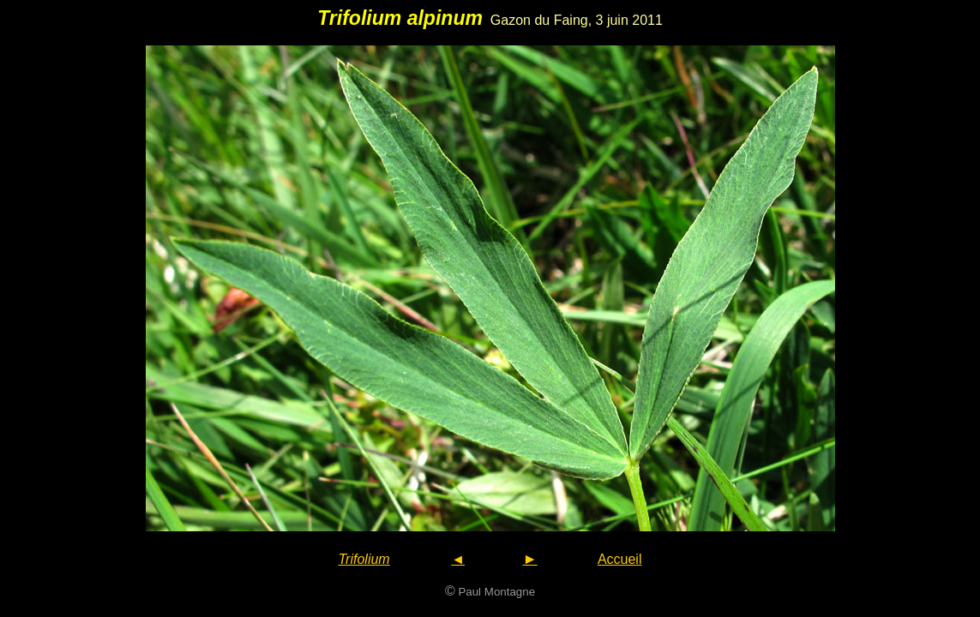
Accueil (620, 559)
